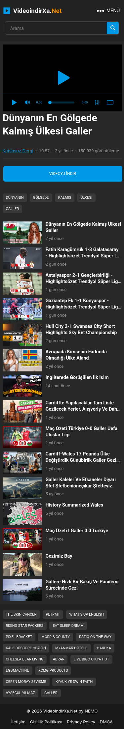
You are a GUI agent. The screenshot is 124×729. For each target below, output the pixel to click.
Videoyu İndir (62, 173)
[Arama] (113, 28)
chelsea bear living (25, 659)
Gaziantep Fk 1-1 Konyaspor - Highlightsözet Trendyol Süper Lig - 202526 (83, 307)
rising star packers (25, 626)
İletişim (18, 721)
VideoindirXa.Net (60, 711)
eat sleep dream (68, 626)
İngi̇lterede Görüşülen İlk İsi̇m (77, 377)
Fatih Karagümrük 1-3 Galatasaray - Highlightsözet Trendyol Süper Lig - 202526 (83, 256)
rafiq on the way (95, 637)
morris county (55, 637)
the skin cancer (21, 614)
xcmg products (53, 670)
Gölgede (41, 197)
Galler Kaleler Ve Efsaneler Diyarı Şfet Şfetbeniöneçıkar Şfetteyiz (81, 483)
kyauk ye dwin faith (74, 682)
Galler (12, 209)
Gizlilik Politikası (46, 721)
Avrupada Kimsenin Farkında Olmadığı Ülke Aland (76, 355)
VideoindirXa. (33, 10)
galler (51, 693)
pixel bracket (19, 637)
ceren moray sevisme (26, 682)
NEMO (91, 711)
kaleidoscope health (26, 648)
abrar (58, 659)
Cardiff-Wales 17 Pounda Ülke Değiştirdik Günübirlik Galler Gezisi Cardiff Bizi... (83, 460)
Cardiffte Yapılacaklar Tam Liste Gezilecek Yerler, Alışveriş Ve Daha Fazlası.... (83, 409)
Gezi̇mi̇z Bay (59, 556)
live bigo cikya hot (91, 659)
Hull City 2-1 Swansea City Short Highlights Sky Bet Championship (81, 329)
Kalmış (64, 197)
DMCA (106, 721)
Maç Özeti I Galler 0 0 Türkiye (77, 531)
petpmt (53, 614)
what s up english (86, 614)
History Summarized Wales (74, 505)
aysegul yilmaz (20, 693)
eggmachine (17, 670)
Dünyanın (15, 197)
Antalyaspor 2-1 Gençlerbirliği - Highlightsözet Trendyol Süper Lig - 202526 (83, 281)
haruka (104, 648)
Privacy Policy (81, 721)
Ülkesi (86, 197)
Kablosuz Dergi (18, 150)
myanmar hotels (71, 648)
